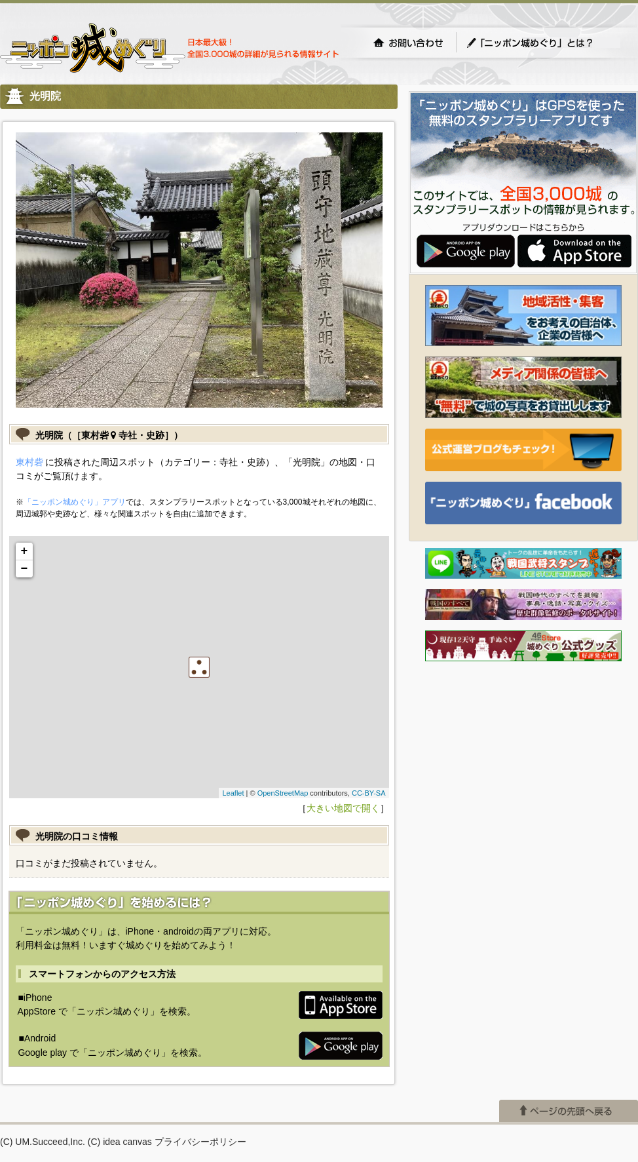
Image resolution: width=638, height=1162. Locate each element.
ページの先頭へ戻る (568, 1111)
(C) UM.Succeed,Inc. (42, 1141)
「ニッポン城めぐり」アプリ (75, 502)
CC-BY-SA (369, 793)
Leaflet (233, 793)
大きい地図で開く (343, 808)
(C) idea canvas (120, 1141)
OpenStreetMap (283, 793)
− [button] (24, 569)
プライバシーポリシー (200, 1141)
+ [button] (24, 551)
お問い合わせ (408, 42)
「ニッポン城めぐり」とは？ (543, 42)
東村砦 (29, 462)
